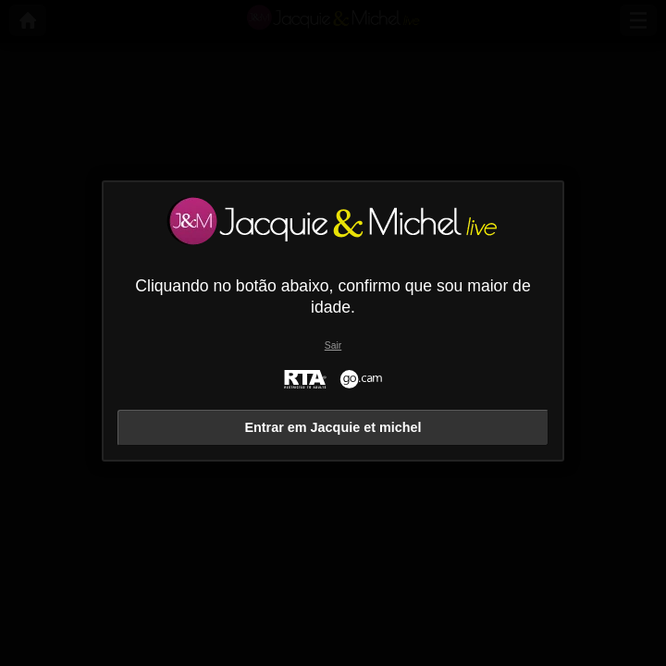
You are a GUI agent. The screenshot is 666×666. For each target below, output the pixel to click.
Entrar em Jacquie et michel (332, 427)
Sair (333, 345)
